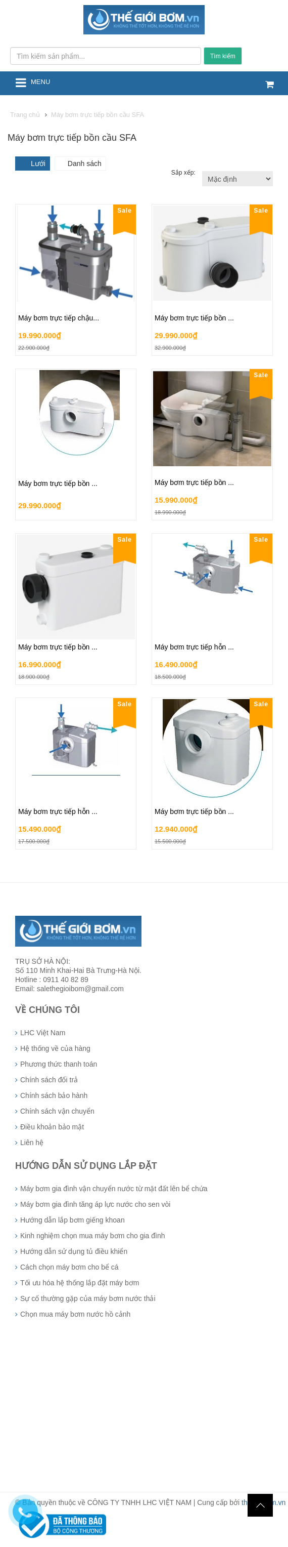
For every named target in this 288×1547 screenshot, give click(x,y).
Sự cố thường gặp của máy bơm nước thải (88, 1298)
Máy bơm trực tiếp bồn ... (194, 318)
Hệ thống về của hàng (55, 1048)
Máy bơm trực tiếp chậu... (58, 318)
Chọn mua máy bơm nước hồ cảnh (75, 1314)
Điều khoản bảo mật (52, 1127)
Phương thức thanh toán (58, 1064)
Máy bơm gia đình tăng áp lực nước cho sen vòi (95, 1204)
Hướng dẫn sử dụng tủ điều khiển (73, 1251)
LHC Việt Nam (42, 1033)
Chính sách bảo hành (53, 1095)
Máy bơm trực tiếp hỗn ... (194, 647)
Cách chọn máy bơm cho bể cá (69, 1267)
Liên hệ (31, 1142)
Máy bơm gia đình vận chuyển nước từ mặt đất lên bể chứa (114, 1189)
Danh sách (85, 163)
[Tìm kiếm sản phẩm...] (105, 56)
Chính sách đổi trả (49, 1080)
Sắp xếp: (184, 172)
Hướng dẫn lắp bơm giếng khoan (72, 1220)
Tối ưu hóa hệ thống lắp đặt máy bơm (79, 1283)
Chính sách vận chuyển (57, 1111)
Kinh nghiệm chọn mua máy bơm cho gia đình (92, 1236)
